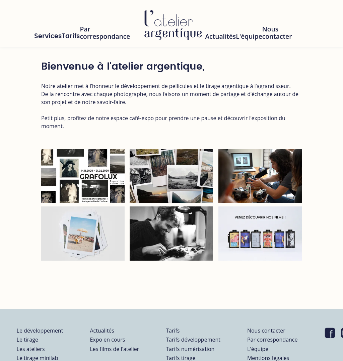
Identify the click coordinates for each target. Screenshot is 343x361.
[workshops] (83, 233)
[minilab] (171, 176)
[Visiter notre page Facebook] (330, 333)
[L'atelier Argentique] (173, 23)
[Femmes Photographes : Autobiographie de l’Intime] (83, 176)
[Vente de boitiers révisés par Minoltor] (171, 233)
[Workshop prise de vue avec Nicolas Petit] (260, 176)
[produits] (260, 233)
